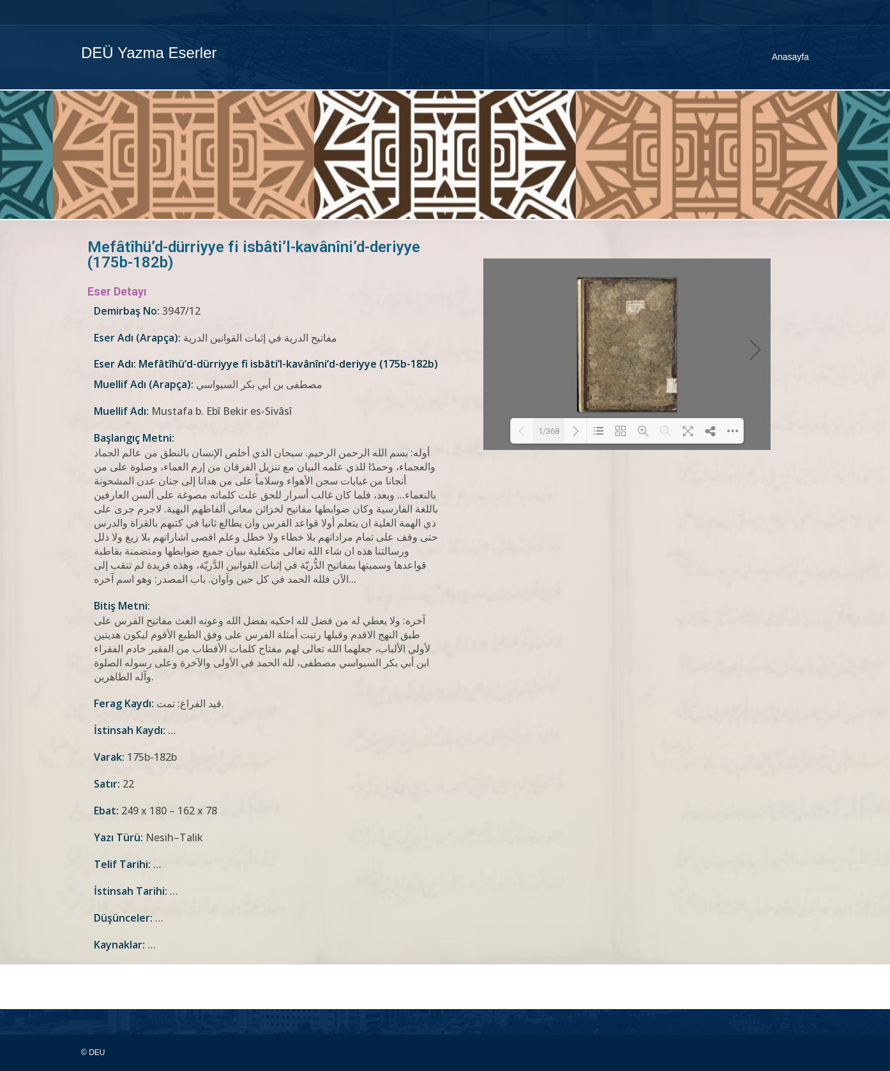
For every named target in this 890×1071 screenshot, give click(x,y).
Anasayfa (790, 57)
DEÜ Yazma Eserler (149, 52)
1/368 (548, 431)
